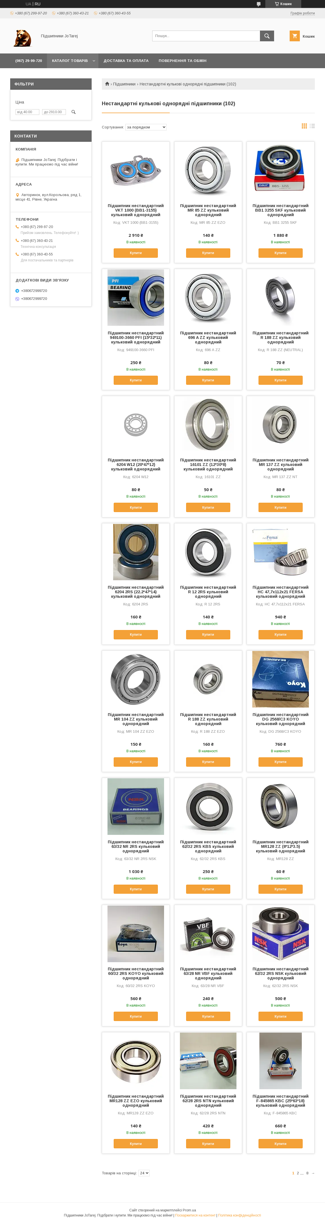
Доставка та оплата (126, 61)
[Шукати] (267, 36)
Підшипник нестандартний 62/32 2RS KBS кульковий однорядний (208, 846)
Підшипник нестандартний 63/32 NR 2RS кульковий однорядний (136, 846)
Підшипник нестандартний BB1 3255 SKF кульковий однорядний (281, 210)
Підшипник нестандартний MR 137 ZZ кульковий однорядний (281, 464)
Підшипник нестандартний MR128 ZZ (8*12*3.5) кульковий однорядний (281, 846)
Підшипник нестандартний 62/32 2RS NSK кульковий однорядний (281, 973)
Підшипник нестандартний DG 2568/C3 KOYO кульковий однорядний (281, 719)
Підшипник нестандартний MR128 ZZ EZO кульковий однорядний (136, 1101)
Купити (136, 253)
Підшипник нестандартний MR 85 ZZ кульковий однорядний (208, 210)
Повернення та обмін (182, 61)
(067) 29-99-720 (28, 61)
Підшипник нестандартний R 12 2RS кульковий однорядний (208, 592)
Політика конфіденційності (239, 1215)
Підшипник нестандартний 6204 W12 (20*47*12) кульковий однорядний (136, 464)
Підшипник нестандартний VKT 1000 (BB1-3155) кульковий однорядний (136, 210)
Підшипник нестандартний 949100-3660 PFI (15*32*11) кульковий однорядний (136, 337)
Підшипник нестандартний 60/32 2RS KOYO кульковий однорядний (136, 973)
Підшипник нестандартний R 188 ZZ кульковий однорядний (281, 337)
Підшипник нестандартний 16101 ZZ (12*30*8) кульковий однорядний (208, 464)
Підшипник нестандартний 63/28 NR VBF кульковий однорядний (208, 973)
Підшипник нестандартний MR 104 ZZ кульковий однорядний (136, 719)
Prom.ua (189, 1210)
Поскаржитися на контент (195, 1215)
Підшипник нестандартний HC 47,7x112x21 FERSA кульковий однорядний (281, 592)
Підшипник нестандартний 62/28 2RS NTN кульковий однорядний (208, 1101)
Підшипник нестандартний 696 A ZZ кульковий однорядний (208, 337)
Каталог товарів (70, 61)
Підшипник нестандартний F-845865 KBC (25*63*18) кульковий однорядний (281, 1101)
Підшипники (124, 84)
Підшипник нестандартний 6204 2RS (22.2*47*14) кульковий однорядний (136, 592)
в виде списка (312, 127)
